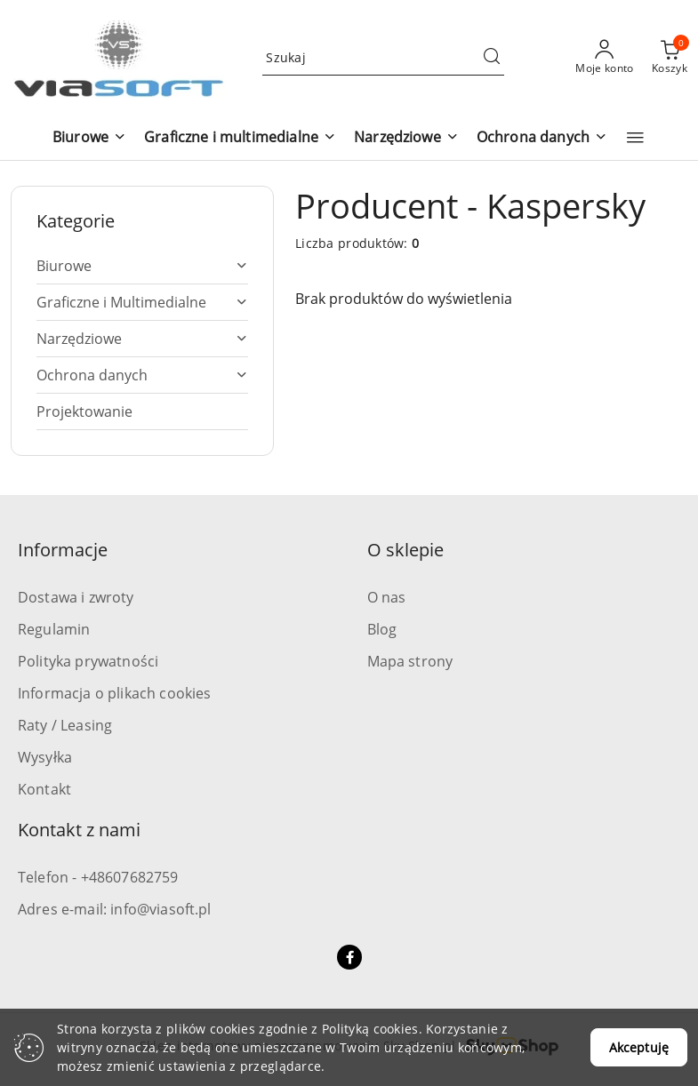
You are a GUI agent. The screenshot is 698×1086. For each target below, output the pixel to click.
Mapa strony (410, 661)
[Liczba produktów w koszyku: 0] (669, 57)
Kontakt (44, 789)
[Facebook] (349, 957)
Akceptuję (639, 1047)
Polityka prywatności (88, 661)
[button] (89, 138)
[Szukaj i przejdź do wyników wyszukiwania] (491, 57)
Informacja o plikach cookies (114, 693)
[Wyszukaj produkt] (383, 57)
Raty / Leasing (65, 725)
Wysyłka (45, 757)
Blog (382, 629)
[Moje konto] (604, 57)
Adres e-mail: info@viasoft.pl (115, 909)
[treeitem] (142, 265)
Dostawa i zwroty (76, 597)
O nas (386, 597)
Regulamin (54, 629)
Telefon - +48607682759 (98, 877)
